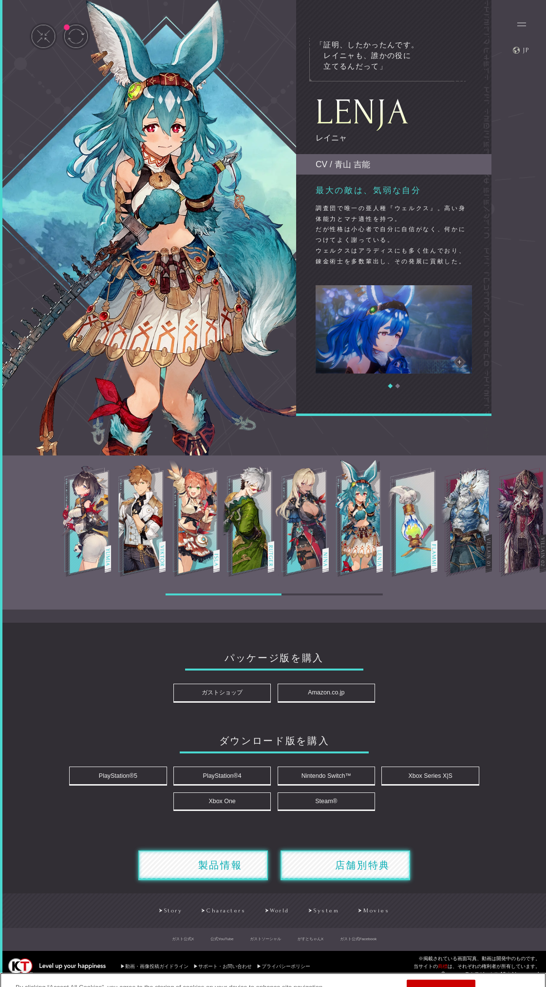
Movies (379, 915)
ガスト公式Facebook (358, 944)
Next (519, 447)
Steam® (324, 804)
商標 (443, 971)
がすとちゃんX (310, 944)
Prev (26, 447)
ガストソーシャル (265, 944)
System (327, 915)
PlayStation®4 (224, 777)
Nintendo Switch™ (324, 777)
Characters (222, 915)
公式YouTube (222, 944)
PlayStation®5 (125, 777)
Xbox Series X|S (423, 777)
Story (165, 915)
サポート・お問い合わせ (225, 971)
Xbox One (224, 804)
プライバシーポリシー (286, 971)
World (278, 915)
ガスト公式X (183, 944)
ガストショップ (225, 693)
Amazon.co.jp (323, 693)
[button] (390, 386)
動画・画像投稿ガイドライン (156, 971)
